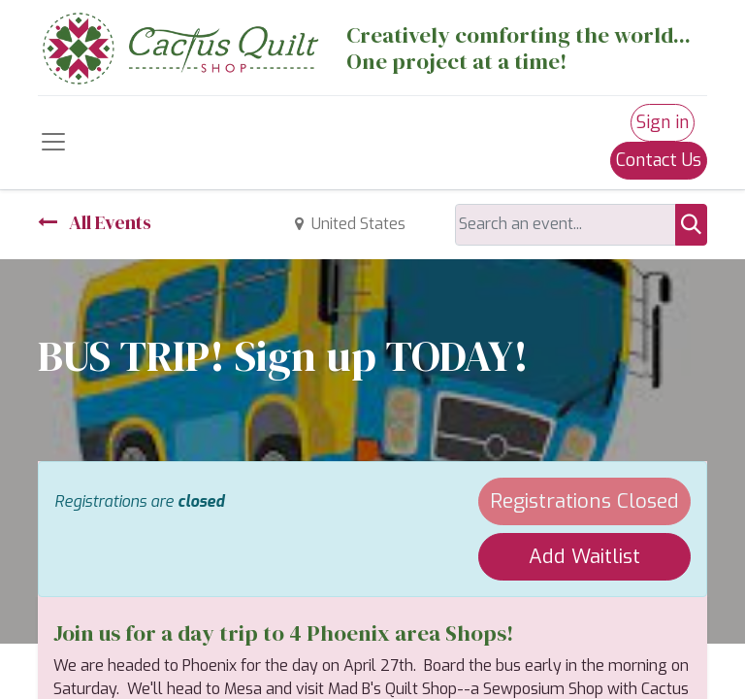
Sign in (662, 122)
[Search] (691, 225)
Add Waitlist (584, 556)
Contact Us (658, 160)
